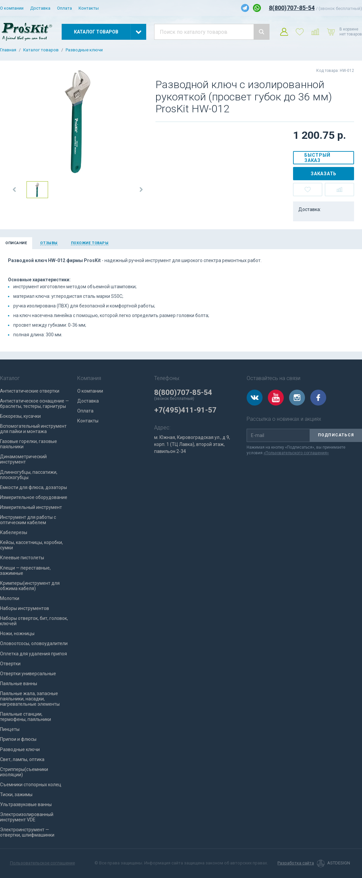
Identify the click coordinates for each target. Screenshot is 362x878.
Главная (8, 50)
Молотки (9, 598)
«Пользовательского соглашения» (296, 453)
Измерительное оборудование (33, 497)
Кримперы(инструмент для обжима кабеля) (30, 585)
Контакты (89, 8)
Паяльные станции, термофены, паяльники (25, 716)
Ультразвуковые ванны (26, 804)
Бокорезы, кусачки (20, 416)
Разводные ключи (84, 50)
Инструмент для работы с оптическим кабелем (28, 520)
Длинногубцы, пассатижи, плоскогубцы (28, 474)
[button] (14, 189)
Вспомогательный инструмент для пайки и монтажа (33, 428)
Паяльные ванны (18, 683)
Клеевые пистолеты (22, 557)
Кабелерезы (13, 532)
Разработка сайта (295, 863)
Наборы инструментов (24, 608)
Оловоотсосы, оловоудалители (34, 643)
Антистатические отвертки (29, 391)
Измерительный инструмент (31, 507)
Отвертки (10, 663)
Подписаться (336, 435)
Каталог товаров (41, 50)
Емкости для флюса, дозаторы (33, 487)
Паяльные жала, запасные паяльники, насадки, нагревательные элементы (30, 699)
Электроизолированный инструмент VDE (26, 817)
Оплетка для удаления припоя (33, 653)
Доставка (40, 8)
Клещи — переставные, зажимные (25, 570)
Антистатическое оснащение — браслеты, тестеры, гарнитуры (34, 403)
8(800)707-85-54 (292, 7)
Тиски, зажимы (16, 794)
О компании (12, 8)
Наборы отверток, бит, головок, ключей (34, 621)
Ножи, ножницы (17, 633)
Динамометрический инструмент (23, 459)
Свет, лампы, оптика (22, 759)
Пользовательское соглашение (42, 862)
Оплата (64, 8)
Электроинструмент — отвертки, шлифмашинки (27, 832)
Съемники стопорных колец (30, 784)
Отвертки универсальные (28, 673)
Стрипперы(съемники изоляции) (24, 772)
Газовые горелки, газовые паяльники (28, 444)
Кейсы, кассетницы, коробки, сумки (31, 545)
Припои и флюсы (18, 739)
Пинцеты (10, 729)
